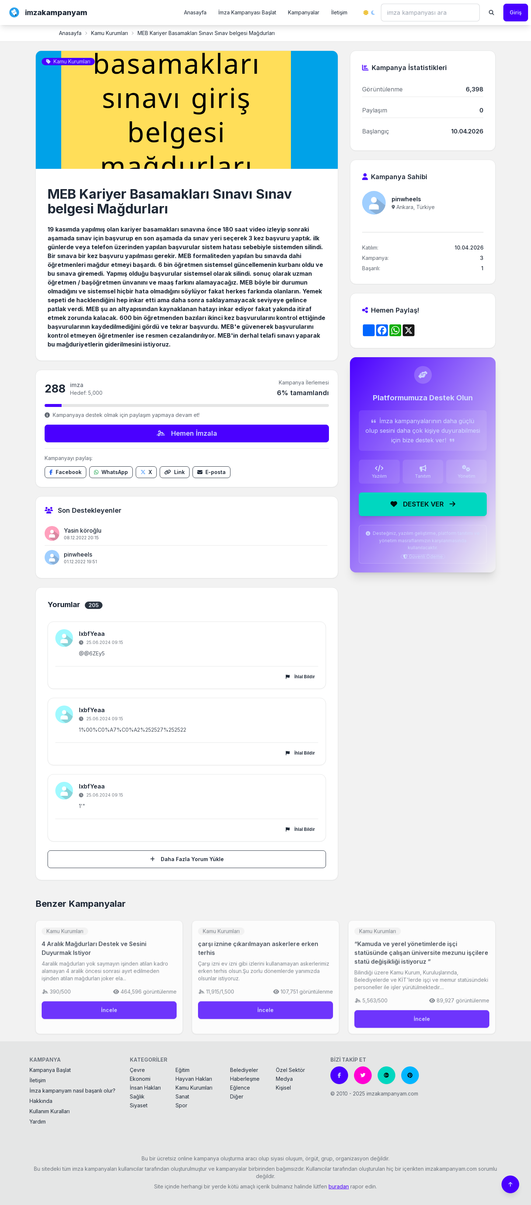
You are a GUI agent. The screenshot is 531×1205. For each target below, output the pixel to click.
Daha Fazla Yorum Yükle (187, 859)
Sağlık (137, 1096)
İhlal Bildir (300, 676)
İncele (109, 1015)
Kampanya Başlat (50, 1070)
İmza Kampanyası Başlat (247, 12)
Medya (284, 1079)
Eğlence (240, 1087)
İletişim (339, 12)
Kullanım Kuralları (50, 1111)
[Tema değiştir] (369, 12)
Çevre (137, 1070)
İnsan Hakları (145, 1087)
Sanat (182, 1096)
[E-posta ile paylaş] (211, 472)
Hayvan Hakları (194, 1079)
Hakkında (41, 1101)
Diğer (236, 1096)
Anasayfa (195, 12)
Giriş (516, 12)
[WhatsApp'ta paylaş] (111, 472)
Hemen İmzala (187, 433)
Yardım (38, 1121)
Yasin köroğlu (82, 530)
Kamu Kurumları (109, 33)
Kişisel (283, 1087)
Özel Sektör (290, 1070)
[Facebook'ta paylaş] (65, 472)
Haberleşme (245, 1079)
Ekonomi (140, 1079)
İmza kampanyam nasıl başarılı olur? (72, 1090)
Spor (181, 1105)
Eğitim (183, 1070)
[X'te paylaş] (146, 472)
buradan (339, 1186)
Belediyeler (244, 1070)
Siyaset (139, 1105)
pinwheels (78, 554)
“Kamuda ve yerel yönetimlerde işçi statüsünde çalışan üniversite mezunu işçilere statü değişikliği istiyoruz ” (421, 957)
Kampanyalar (303, 12)
